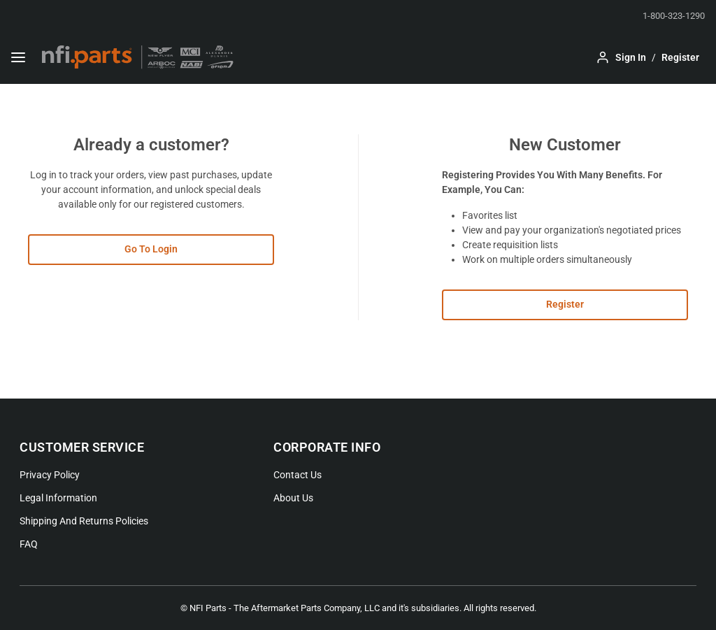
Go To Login (151, 249)
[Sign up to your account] (680, 57)
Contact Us (297, 474)
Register (565, 304)
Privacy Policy (50, 474)
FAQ (29, 544)
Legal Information (58, 497)
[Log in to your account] (621, 57)
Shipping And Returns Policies (84, 521)
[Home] (138, 57)
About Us (293, 497)
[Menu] (18, 57)
